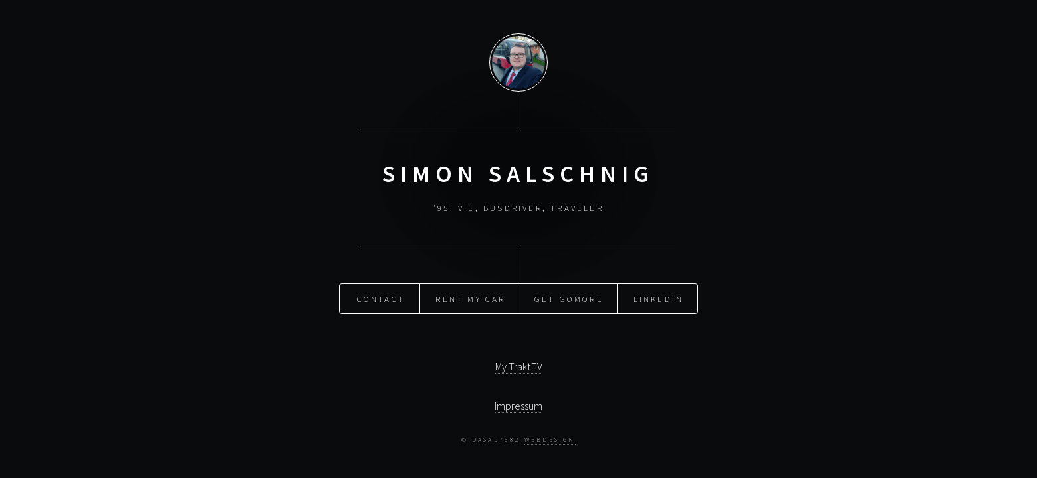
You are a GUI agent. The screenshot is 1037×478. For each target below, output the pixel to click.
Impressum (518, 405)
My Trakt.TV (518, 366)
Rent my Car (470, 298)
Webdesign (550, 440)
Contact (381, 298)
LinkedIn (659, 298)
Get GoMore (569, 298)
